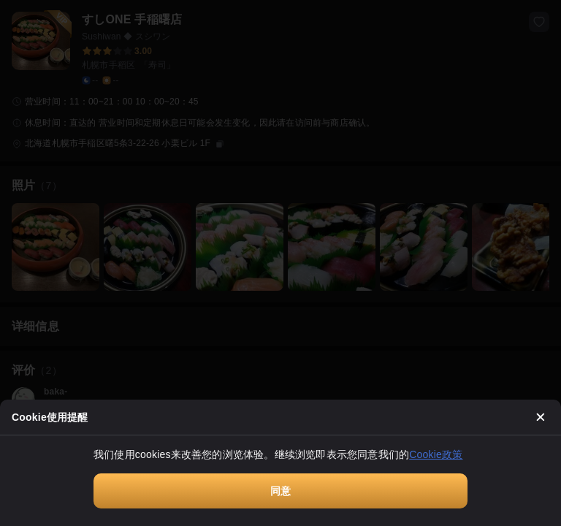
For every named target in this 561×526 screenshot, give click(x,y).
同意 (280, 491)
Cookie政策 (435, 454)
